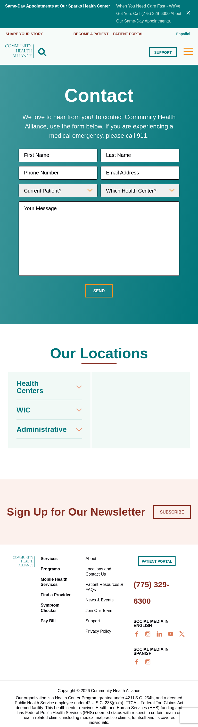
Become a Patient (91, 33)
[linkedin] (159, 634)
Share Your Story (24, 33)
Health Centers (29, 386)
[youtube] (171, 634)
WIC (23, 409)
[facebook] (137, 634)
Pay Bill (49, 612)
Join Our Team (99, 603)
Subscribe (172, 511)
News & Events (100, 594)
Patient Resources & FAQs (103, 582)
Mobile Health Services (55, 578)
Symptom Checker (51, 601)
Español (183, 33)
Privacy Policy (99, 621)
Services (50, 557)
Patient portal (129, 33)
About (91, 557)
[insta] (148, 634)
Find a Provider (57, 589)
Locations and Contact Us (99, 569)
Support (162, 52)
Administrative (41, 429)
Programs (51, 567)
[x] (182, 634)
